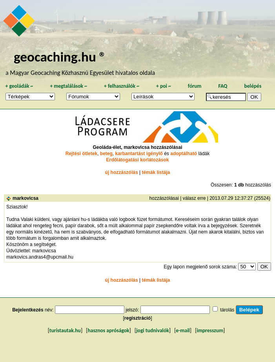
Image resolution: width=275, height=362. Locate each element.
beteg (106, 153)
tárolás (227, 310)
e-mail (182, 330)
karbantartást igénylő (138, 153)
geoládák (19, 86)
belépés (252, 86)
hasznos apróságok (108, 330)
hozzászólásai (164, 198)
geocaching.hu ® (60, 56)
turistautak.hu (65, 330)
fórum (195, 86)
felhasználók (121, 86)
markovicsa (25, 198)
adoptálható (183, 153)
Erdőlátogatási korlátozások (137, 160)
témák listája (156, 172)
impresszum (210, 330)
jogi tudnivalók (152, 330)
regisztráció (137, 318)
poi (163, 86)
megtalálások (68, 86)
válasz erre (194, 198)
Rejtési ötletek (81, 153)
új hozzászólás (121, 172)
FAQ (222, 86)
